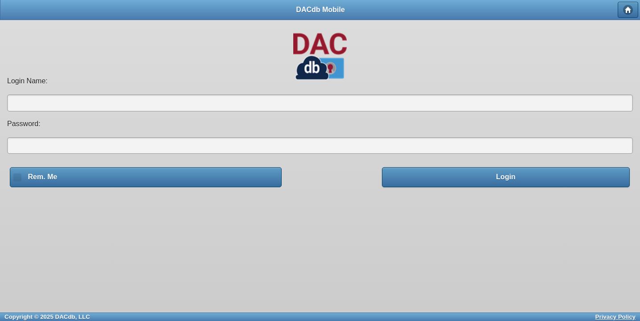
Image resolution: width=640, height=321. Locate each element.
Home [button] (628, 10)
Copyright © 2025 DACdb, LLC (47, 316)
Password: (24, 124)
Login (506, 177)
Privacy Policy (615, 316)
